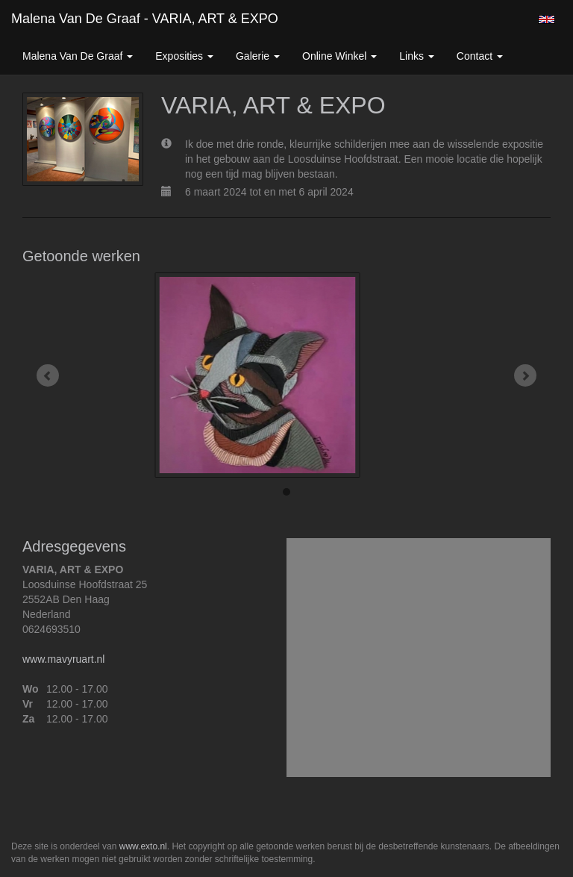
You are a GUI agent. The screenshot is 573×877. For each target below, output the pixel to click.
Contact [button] (480, 56)
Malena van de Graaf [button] (77, 56)
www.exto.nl (143, 846)
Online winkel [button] (339, 56)
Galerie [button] (258, 56)
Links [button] (416, 56)
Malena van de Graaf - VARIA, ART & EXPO (144, 18)
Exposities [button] (184, 56)
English (546, 19)
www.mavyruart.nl (63, 659)
